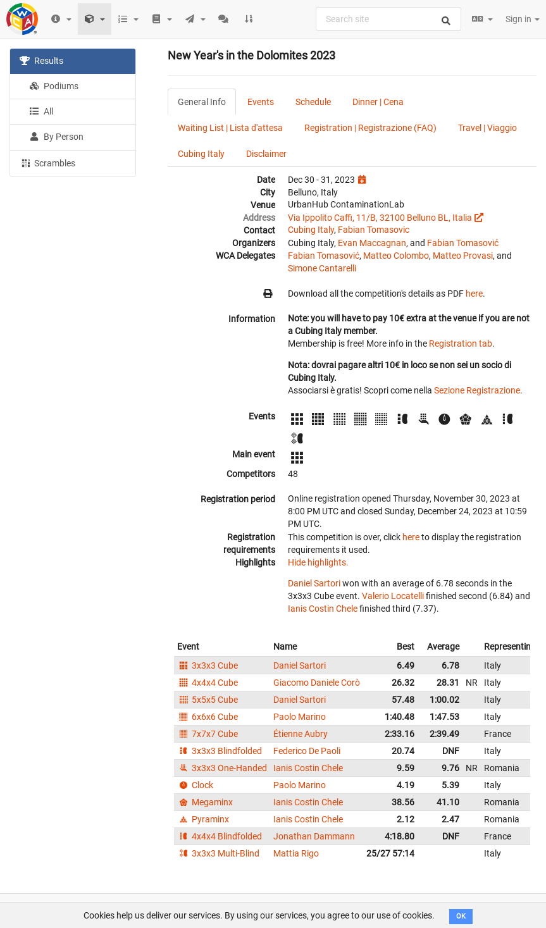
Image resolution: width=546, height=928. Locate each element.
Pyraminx (203, 819)
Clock (195, 785)
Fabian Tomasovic (373, 230)
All (41, 111)
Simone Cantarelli (322, 268)
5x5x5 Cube (207, 700)
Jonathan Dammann (314, 836)
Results (41, 61)
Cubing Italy (201, 154)
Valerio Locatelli (393, 596)
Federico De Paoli (306, 751)
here (474, 293)
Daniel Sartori (314, 583)
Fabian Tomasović (463, 243)
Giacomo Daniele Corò (316, 682)
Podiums (53, 86)
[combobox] (388, 19)
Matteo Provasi (463, 256)
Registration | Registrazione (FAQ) (370, 128)
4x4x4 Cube (207, 682)
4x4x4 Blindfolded (219, 836)
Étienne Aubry (300, 734)
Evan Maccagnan (372, 243)
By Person (56, 137)
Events (260, 102)
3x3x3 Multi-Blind (218, 853)
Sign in (523, 19)
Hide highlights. (318, 562)
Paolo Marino (299, 717)
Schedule (313, 102)
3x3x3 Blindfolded (219, 751)
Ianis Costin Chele (322, 608)
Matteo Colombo (396, 256)
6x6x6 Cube (207, 717)
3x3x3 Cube (207, 665)
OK (461, 916)
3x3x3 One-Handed (222, 768)
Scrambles (47, 162)
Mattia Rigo (296, 853)
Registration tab (460, 343)
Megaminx (205, 802)
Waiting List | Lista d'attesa (230, 128)
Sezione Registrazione (477, 390)
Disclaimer (266, 154)
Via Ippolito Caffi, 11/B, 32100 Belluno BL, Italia (380, 218)
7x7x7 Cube (207, 734)
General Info (202, 102)
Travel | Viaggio (487, 128)
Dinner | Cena (378, 102)
